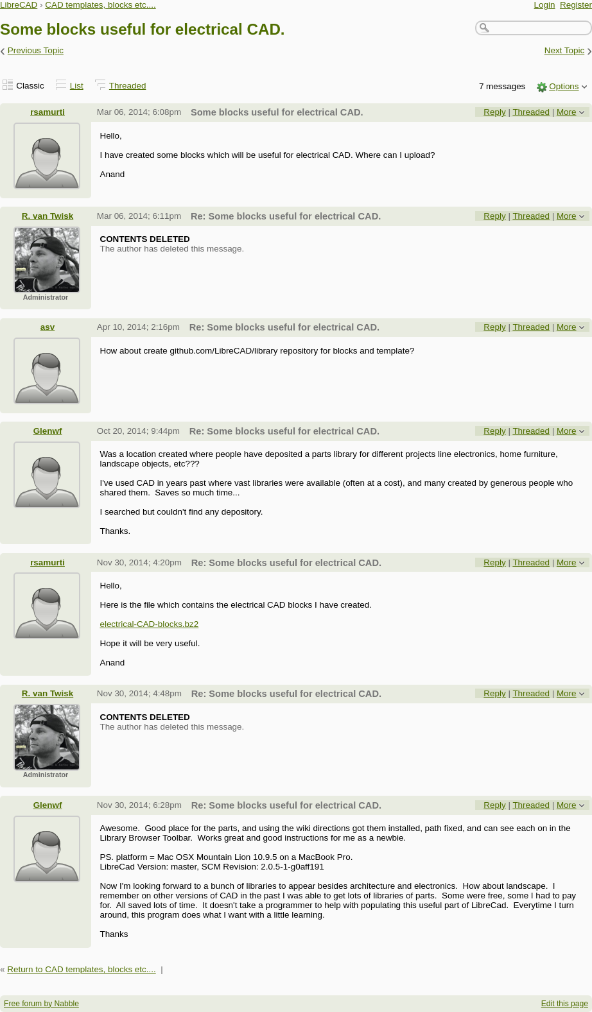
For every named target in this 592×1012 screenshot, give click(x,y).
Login (544, 5)
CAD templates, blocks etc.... (100, 5)
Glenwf (47, 431)
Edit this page (564, 1003)
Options (564, 86)
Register (576, 5)
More (567, 112)
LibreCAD (18, 5)
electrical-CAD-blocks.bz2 (149, 624)
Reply (494, 112)
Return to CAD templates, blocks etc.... (81, 969)
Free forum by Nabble (41, 1003)
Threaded (127, 85)
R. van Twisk (47, 216)
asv (47, 327)
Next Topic (564, 51)
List (76, 85)
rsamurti (47, 112)
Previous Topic (36, 51)
